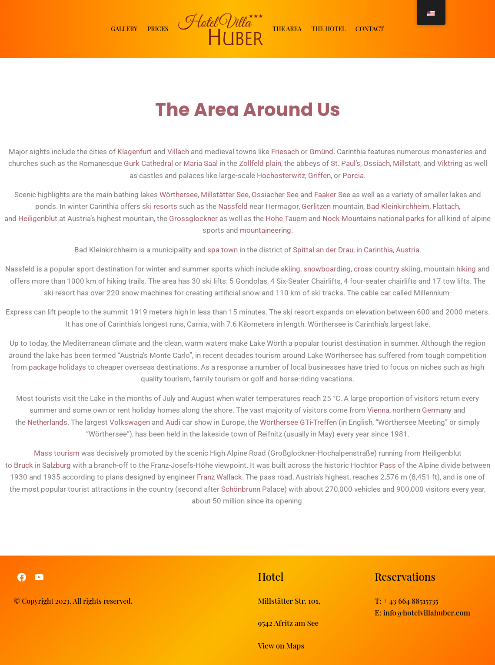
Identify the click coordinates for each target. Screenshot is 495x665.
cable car (376, 292)
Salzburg (56, 465)
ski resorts (159, 206)
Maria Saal (200, 163)
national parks (401, 218)
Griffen (319, 175)
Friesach (285, 151)
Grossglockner (193, 218)
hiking (466, 269)
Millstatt (406, 163)
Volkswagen (130, 421)
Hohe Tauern (286, 218)
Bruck (23, 465)
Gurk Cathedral (148, 163)
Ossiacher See (275, 194)
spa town (222, 249)
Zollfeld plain (260, 163)
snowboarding (327, 269)
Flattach (445, 206)
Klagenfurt (134, 151)
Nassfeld (233, 206)
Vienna (378, 410)
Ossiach (376, 163)
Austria (407, 249)
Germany (437, 410)
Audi (173, 421)
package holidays (57, 367)
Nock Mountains (349, 218)
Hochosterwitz (281, 175)
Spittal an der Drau (323, 249)
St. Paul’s (345, 163)
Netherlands (47, 421)
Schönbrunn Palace (252, 488)
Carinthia (378, 249)
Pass (387, 465)
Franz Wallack (219, 477)
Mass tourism (57, 453)
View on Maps (281, 645)
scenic (197, 453)
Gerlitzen (316, 206)
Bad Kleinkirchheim (397, 206)
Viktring (450, 163)
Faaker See (332, 194)
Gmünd (321, 151)
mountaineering (265, 230)
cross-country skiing (387, 269)
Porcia (353, 175)
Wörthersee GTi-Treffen (298, 421)
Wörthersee (178, 194)
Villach (178, 151)
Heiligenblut (37, 218)
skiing (290, 269)
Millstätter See (225, 194)
